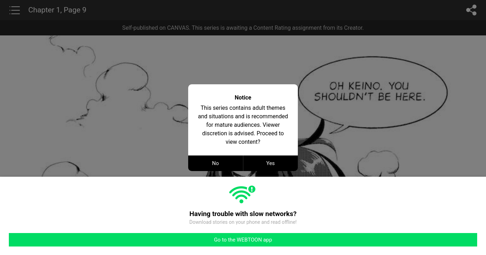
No (215, 163)
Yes (270, 163)
